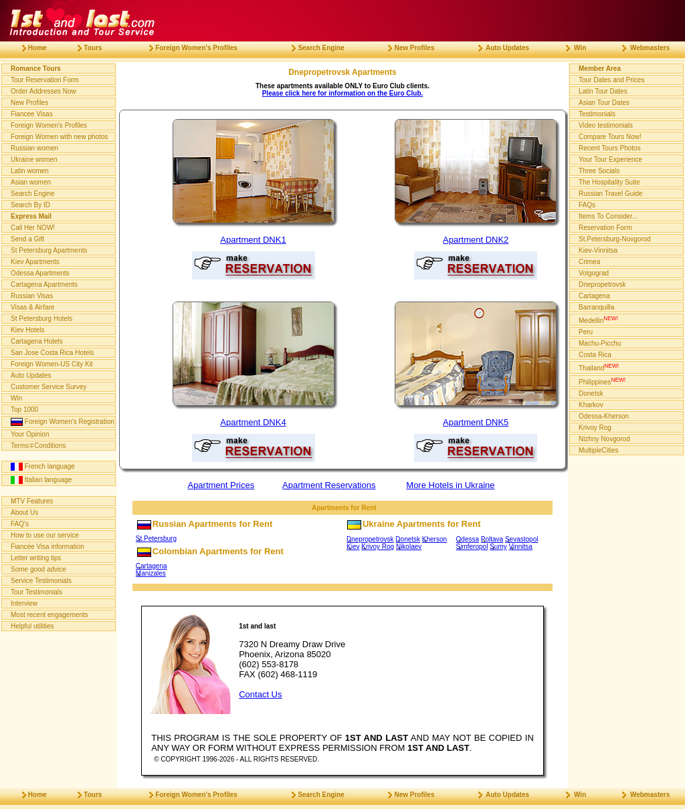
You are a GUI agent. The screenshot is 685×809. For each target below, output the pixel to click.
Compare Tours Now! (610, 136)
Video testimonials (606, 125)
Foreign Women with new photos (59, 136)
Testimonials (597, 114)
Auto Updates (31, 375)
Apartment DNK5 (475, 422)
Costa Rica (595, 354)
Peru (586, 332)
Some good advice (38, 569)
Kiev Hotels (28, 330)
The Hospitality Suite (609, 182)
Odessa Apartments (40, 273)
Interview (24, 603)
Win (16, 398)
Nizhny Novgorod (604, 439)
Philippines (602, 381)
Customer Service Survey (48, 386)
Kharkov (591, 405)
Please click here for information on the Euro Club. (342, 93)
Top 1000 (24, 409)
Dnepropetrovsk (370, 539)
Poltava (492, 539)
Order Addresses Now (43, 91)
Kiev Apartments (35, 261)
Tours (84, 47)
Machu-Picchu (600, 343)
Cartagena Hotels (37, 341)
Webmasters (640, 47)
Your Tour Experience (610, 159)
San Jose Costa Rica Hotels (52, 352)
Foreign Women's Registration (62, 422)
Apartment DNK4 (253, 422)
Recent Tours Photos (610, 148)
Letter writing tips (36, 558)
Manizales (151, 573)
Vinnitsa (520, 546)
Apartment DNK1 (253, 240)
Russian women (34, 148)
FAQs (587, 205)
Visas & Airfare (32, 307)
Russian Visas (32, 296)
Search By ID (30, 205)
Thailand (599, 367)
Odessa (467, 539)
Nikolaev (408, 546)
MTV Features (32, 501)
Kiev (353, 546)
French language (43, 467)
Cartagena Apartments (44, 284)
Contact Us (260, 694)
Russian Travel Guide (611, 193)
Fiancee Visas (32, 114)
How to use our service (45, 535)
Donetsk (407, 539)
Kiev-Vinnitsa (598, 250)
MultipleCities (598, 450)
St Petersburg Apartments (49, 250)
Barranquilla (596, 307)
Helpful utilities (32, 626)
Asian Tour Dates (604, 102)
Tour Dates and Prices (611, 80)
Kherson (434, 539)
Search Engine (33, 193)
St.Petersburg (156, 538)
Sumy (498, 546)
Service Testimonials (41, 580)
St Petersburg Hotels (41, 318)
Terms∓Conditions (38, 445)
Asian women (31, 182)
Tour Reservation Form (45, 80)
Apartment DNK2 (475, 240)
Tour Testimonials (36, 592)
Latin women (30, 171)
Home (29, 47)
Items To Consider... (608, 216)
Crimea (589, 261)
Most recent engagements (49, 614)
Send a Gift (27, 239)
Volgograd (594, 273)
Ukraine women (34, 159)
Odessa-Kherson (604, 416)
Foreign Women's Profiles (49, 125)
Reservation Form (605, 227)
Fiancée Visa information (47, 546)
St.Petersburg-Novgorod (615, 239)
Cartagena (151, 566)
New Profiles (29, 102)
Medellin (598, 319)
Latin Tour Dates (603, 91)
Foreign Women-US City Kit (52, 364)
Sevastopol (521, 539)
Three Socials (599, 171)
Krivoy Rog (377, 546)
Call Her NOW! (33, 227)
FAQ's (20, 524)
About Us (24, 512)
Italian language (41, 480)
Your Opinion (30, 434)
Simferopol (472, 546)
